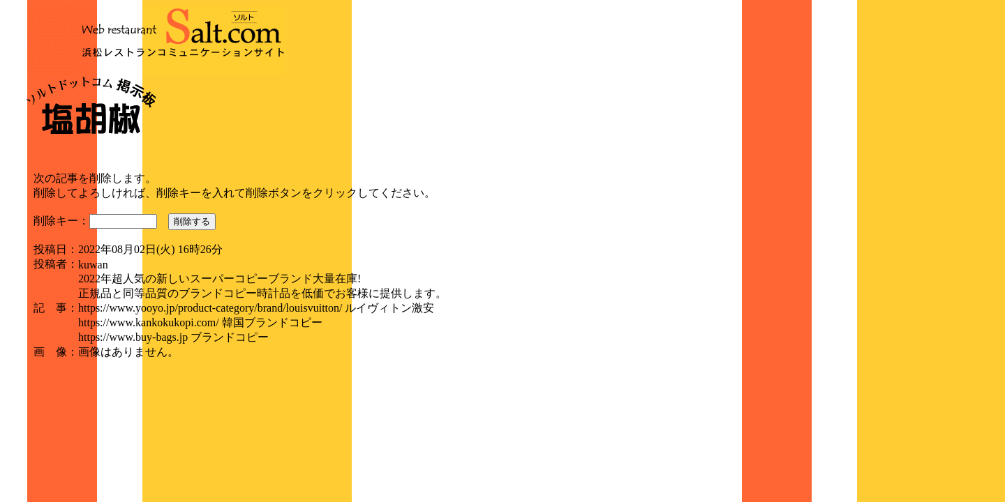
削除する (192, 221)
